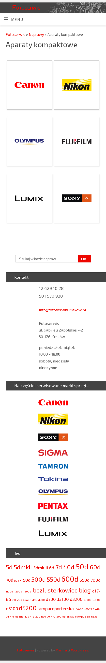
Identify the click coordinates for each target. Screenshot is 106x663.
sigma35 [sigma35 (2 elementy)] (92, 616)
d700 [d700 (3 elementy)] (51, 599)
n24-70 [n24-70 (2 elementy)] (45, 616)
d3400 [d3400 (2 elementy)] (96, 599)
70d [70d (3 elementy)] (9, 580)
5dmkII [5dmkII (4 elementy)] (23, 567)
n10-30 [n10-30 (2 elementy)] (79, 609)
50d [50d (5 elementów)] (82, 566)
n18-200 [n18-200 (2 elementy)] (35, 616)
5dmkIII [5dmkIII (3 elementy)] (40, 567)
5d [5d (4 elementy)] (9, 567)
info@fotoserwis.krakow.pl (62, 309)
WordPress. (80, 650)
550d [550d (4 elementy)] (54, 579)
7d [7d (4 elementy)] (59, 567)
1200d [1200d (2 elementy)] (18, 591)
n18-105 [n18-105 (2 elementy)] (24, 616)
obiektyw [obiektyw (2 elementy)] (68, 616)
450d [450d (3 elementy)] (25, 580)
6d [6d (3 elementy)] (51, 567)
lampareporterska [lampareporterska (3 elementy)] (56, 608)
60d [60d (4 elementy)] (95, 567)
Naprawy (37, 34)
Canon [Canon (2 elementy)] (27, 599)
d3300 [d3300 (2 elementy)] (87, 599)
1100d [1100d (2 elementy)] (9, 591)
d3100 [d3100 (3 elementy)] (63, 599)
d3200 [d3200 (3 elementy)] (76, 599)
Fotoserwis (26, 7)
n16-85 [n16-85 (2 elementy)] (14, 616)
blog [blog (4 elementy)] (85, 590)
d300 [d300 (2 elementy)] (41, 599)
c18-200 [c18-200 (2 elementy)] (17, 599)
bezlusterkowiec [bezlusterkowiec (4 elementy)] (55, 590)
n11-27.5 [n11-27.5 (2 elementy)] (89, 609)
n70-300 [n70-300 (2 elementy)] (56, 616)
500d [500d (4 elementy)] (38, 579)
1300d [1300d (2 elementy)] (27, 591)
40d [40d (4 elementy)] (68, 567)
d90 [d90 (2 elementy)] (34, 599)
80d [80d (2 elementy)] (16, 580)
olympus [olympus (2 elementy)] (80, 616)
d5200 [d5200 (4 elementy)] (28, 607)
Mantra (61, 650)
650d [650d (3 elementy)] (84, 580)
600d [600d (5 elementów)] (69, 579)
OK (82, 259)
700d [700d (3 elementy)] (96, 580)
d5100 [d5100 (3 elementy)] (12, 608)
